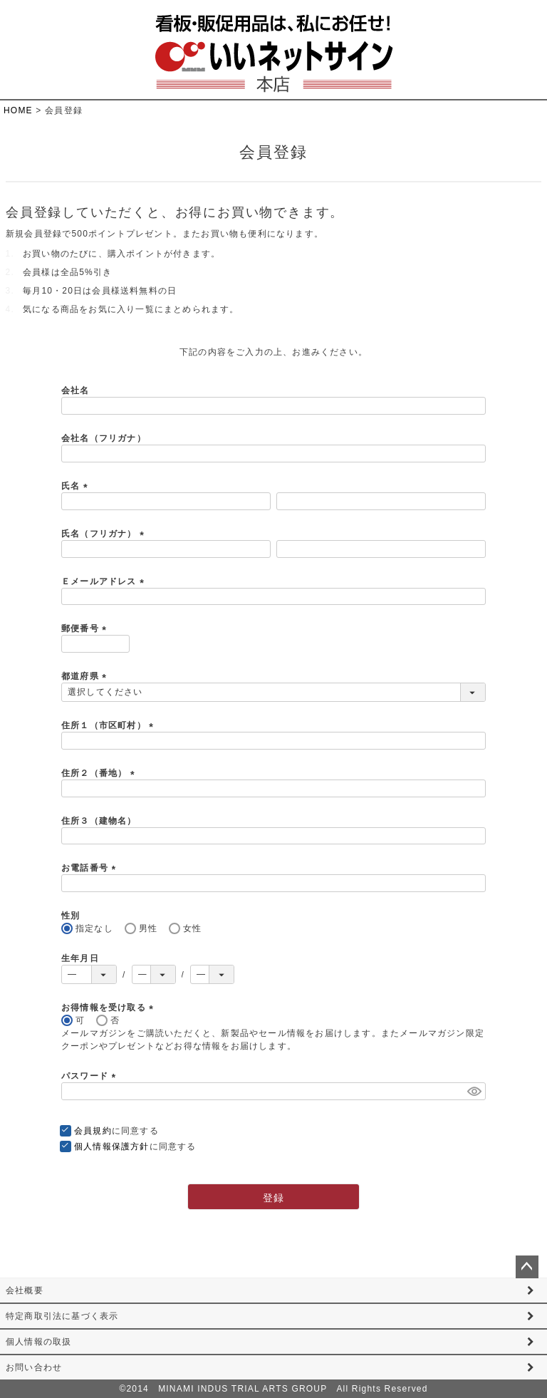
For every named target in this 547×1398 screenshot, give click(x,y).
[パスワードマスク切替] (474, 1091)
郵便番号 (85, 628)
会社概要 (24, 1290)
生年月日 (80, 958)
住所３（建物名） (99, 821)
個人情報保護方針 (112, 1146)
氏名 (76, 486)
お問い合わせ (34, 1367)
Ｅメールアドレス (104, 581)
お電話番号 (90, 868)
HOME (18, 110)
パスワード (90, 1076)
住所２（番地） (100, 773)
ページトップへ (527, 1266)
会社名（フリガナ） (103, 438)
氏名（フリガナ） (104, 534)
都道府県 (85, 676)
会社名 (75, 390)
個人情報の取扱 (38, 1342)
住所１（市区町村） (109, 725)
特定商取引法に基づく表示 (62, 1316)
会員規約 (93, 1131)
